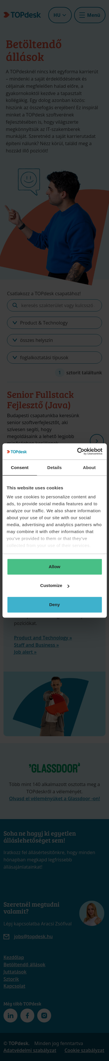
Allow (54, 566)
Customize (54, 585)
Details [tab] (54, 467)
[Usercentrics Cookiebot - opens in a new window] (77, 451)
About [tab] (89, 467)
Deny (54, 604)
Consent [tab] (19, 467)
